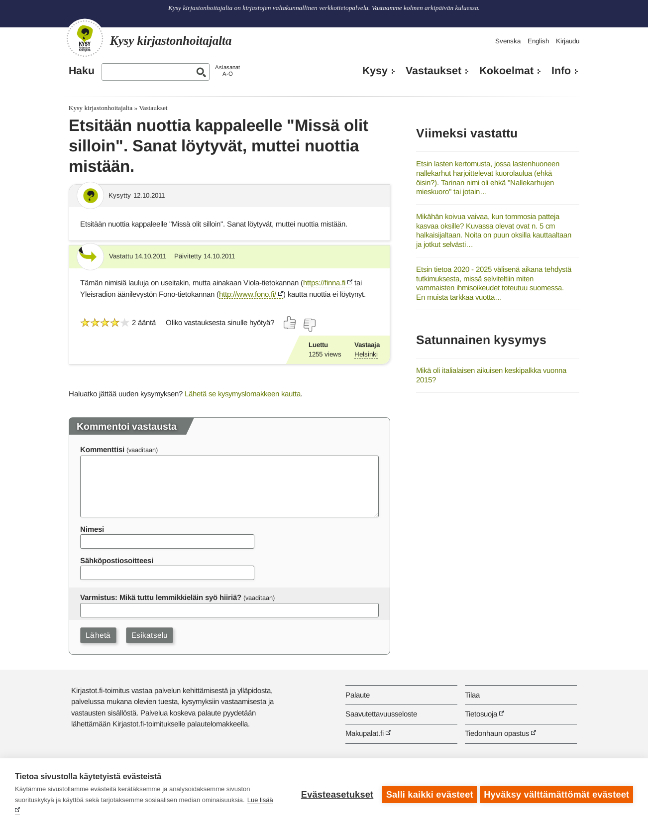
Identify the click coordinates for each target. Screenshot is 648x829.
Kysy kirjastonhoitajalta (100, 108)
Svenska (508, 41)
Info (561, 71)
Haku (82, 71)
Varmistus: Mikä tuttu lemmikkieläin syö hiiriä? (160, 597)
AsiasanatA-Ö (227, 70)
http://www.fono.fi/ (247, 294)
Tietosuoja (481, 714)
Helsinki (366, 354)
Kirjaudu (567, 41)
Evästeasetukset (335, 794)
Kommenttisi (102, 449)
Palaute (357, 695)
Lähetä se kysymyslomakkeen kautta (243, 393)
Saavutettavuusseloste (381, 714)
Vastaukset (433, 71)
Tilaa (472, 695)
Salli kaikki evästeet (427, 794)
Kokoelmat (506, 71)
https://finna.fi (324, 282)
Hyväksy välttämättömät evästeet (556, 794)
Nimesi (92, 529)
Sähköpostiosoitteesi (116, 560)
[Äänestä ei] (309, 325)
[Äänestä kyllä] (290, 322)
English (538, 41)
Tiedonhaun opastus (497, 733)
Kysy (375, 71)
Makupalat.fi (364, 733)
